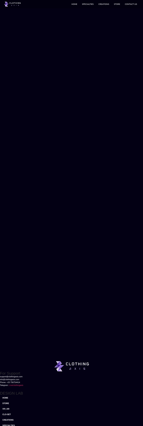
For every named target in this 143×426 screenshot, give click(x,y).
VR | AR (5, 328)
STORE (117, 4)
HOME (74, 4)
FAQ (4, 385)
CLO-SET (6, 334)
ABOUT (5, 374)
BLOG (5, 379)
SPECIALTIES (88, 4)
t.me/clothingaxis (16, 305)
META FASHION (9, 350)
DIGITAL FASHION (10, 356)
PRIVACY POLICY (10, 390)
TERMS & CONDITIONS (13, 396)
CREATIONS (103, 4)
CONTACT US (131, 4)
